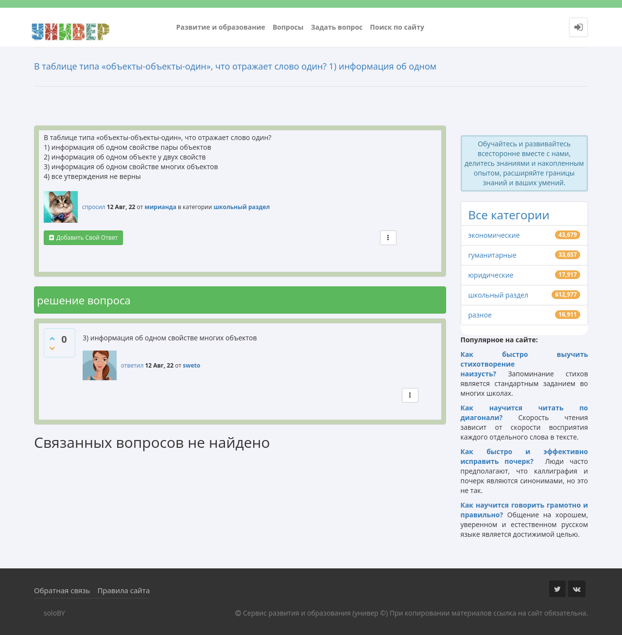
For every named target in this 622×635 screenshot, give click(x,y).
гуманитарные (492, 255)
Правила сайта (123, 590)
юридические (491, 275)
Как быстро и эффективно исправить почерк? (524, 456)
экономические (494, 235)
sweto (191, 365)
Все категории (509, 215)
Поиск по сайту (397, 27)
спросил (93, 207)
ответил (132, 365)
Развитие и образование (220, 27)
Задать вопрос (337, 27)
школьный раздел (241, 207)
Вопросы (288, 27)
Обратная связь (62, 590)
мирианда (160, 207)
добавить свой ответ (87, 237)
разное (480, 314)
